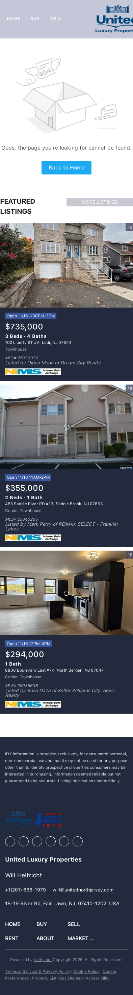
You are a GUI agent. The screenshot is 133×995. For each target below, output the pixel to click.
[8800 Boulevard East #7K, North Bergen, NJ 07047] (66, 593)
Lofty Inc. (43, 959)
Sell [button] (55, 18)
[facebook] (10, 841)
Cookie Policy (86, 971)
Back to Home (67, 167)
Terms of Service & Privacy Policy (37, 971)
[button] (20, 924)
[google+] (78, 841)
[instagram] (51, 841)
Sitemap (75, 978)
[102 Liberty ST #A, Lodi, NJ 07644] (66, 265)
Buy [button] (35, 18)
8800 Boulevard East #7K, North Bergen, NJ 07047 (54, 670)
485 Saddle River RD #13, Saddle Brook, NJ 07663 (54, 504)
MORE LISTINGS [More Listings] (100, 202)
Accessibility (98, 978)
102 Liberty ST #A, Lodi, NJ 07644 (38, 342)
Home (13, 18)
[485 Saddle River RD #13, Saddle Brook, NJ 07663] (66, 427)
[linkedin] (24, 841)
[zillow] (37, 841)
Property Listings (48, 978)
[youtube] (64, 841)
